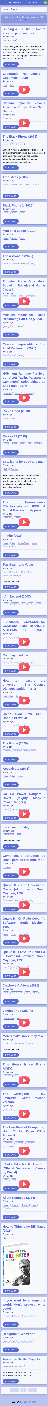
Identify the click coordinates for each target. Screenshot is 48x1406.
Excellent (25, 1205)
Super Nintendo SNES (11, 575)
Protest (16, 1316)
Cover (13, 297)
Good (13, 144)
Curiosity (7, 867)
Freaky (6, 444)
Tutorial (6, 40)
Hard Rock (7, 1076)
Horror (21, 144)
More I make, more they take (23, 1036)
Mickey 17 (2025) (15, 436)
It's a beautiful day (16, 827)
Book (5, 1238)
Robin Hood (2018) (16, 411)
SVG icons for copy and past (24, 461)
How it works (8, 1146)
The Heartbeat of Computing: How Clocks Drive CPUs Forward (24, 1131)
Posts (14, 9)
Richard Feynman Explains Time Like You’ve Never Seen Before (24, 107)
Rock (5, 663)
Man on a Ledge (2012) (19, 230)
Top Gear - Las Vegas (18, 564)
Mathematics (8, 696)
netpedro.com (30, 1402)
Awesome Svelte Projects (21, 1359)
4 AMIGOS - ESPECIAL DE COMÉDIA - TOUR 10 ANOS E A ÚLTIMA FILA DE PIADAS (24, 626)
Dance (6, 1180)
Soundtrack (28, 572)
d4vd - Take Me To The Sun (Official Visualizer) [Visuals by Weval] (24, 1168)
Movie (6, 144)
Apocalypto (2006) (16, 768)
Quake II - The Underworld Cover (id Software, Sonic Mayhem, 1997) (24, 889)
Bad (32, 263)
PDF (14, 40)
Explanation (8, 1143)
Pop (5, 85)
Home (5, 9)
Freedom (7, 1316)
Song (12, 85)
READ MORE (10, 64)
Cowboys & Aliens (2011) (21, 985)
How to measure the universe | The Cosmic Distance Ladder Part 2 (24, 684)
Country (6, 1043)
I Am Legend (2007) (17, 596)
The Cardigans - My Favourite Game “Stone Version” (24, 1098)
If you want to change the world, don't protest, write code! (24, 1304)
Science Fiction (17, 184)
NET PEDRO (15, 2)
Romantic (14, 663)
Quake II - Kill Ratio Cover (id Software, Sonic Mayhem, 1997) (24, 922)
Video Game (16, 572)
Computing (7, 393)
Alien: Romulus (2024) (19, 1197)
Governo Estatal (18, 1043)
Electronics (30, 1143)
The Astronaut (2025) (18, 256)
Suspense (24, 263)
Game (6, 572)
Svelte (6, 1366)
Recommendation (18, 1366)
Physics (6, 119)
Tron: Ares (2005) (15, 177)
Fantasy (14, 263)
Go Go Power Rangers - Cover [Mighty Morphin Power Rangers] (24, 798)
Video (6, 297)
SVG (5, 469)
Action (35, 184)
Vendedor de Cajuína (18, 1010)
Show (15, 637)
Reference (14, 469)
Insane (14, 444)
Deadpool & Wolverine (19, 1334)
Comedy (37, 444)
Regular (14, 213)
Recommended (9, 547)
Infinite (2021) (13, 535)
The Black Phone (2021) (20, 136)
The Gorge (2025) (15, 743)
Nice (13, 326)
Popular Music (9, 835)
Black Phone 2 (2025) (18, 205)
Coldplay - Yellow (15, 655)
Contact (33, 2)
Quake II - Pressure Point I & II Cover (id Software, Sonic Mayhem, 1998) (24, 956)
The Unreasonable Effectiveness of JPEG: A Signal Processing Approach (24, 506)
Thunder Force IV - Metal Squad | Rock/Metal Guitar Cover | (24, 285)
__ (39, 2)
